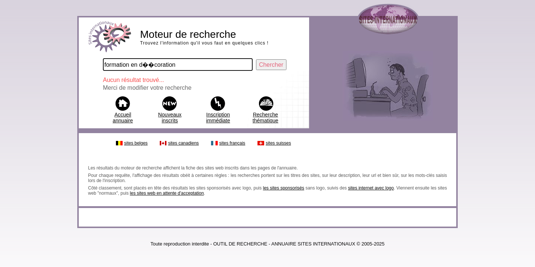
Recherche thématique (265, 117)
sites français (232, 143)
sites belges (135, 143)
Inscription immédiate (218, 117)
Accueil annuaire (123, 117)
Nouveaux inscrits (169, 117)
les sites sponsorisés (283, 188)
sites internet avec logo (371, 188)
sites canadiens (183, 143)
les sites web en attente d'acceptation (167, 193)
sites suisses (278, 143)
